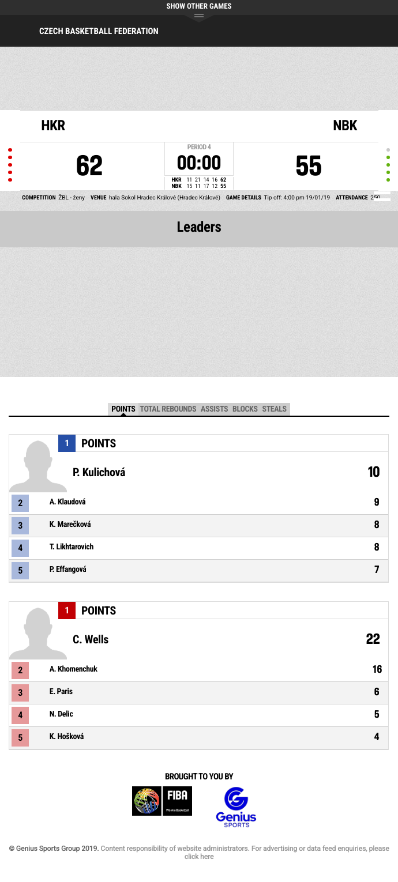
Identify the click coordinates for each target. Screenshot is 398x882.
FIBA (162, 807)
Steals (274, 409)
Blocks (244, 409)
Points (123, 409)
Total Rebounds (168, 409)
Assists (214, 409)
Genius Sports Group (236, 807)
